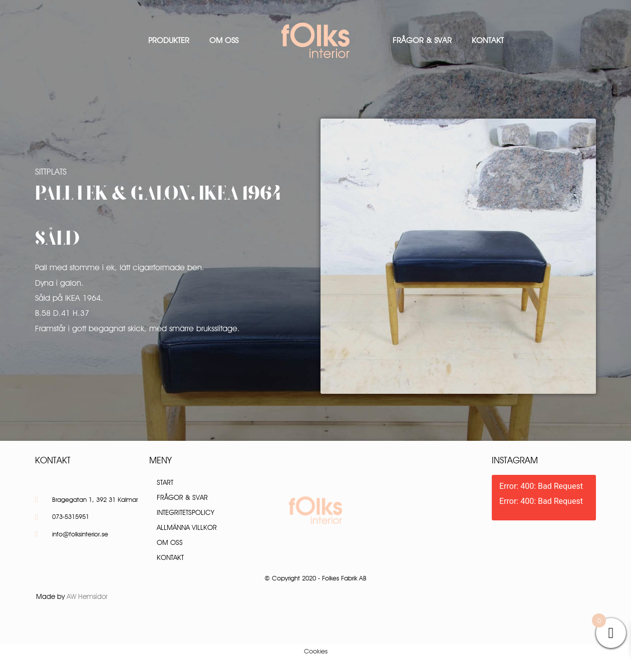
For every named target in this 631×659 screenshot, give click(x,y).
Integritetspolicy (185, 512)
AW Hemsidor (87, 596)
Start (165, 482)
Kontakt (488, 40)
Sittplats (51, 172)
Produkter (168, 40)
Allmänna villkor (187, 527)
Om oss (223, 40)
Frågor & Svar (422, 40)
